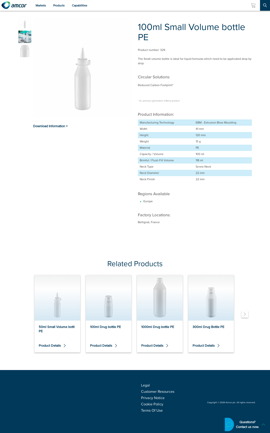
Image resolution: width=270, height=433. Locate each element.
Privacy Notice (153, 398)
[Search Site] (265, 5)
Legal (145, 385)
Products (58, 5)
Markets (41, 5)
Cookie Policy (152, 404)
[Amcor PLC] (14, 5)
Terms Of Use (152, 410)
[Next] (244, 314)
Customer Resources (157, 391)
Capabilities (79, 5)
